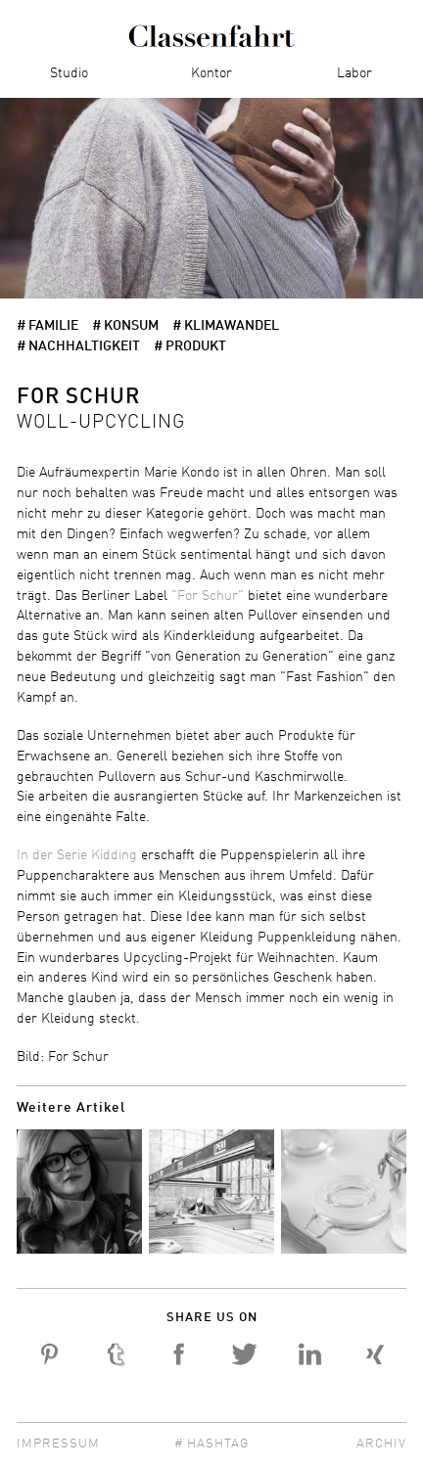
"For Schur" (207, 596)
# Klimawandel (225, 326)
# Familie (47, 326)
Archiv (381, 1444)
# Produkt (190, 346)
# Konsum (125, 326)
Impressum (58, 1444)
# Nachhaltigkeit (78, 346)
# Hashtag (211, 1444)
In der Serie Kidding (77, 855)
